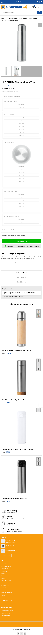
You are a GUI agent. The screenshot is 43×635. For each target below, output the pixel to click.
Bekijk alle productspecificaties (11, 91)
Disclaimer (3, 618)
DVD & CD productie (6, 566)
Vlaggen (3, 573)
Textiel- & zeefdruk (6, 580)
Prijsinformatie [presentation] (21, 272)
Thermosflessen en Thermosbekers (17, 18)
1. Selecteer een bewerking (11, 96)
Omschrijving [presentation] (21, 277)
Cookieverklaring (5, 613)
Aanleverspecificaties (6, 600)
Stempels (3, 583)
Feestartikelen (5, 588)
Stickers (3, 578)
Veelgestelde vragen (6, 603)
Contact (3, 595)
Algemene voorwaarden (7, 610)
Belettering (4, 571)
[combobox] (19, 12)
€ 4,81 (6, 452)
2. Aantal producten (8, 230)
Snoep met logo (5, 585)
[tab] (21, 272)
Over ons (3, 598)
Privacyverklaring (5, 615)
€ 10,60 (6, 353)
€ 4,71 (6, 501)
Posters (3, 576)
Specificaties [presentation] (21, 282)
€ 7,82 (6, 403)
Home (2, 18)
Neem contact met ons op (9, 262)
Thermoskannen (32, 18)
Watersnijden (4, 568)
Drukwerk (3, 564)
